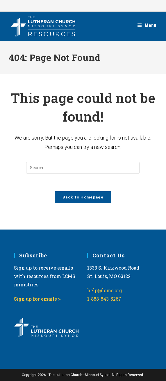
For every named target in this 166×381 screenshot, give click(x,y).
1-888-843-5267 (104, 299)
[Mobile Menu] (147, 25)
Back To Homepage (83, 197)
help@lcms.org (104, 290)
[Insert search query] (83, 168)
